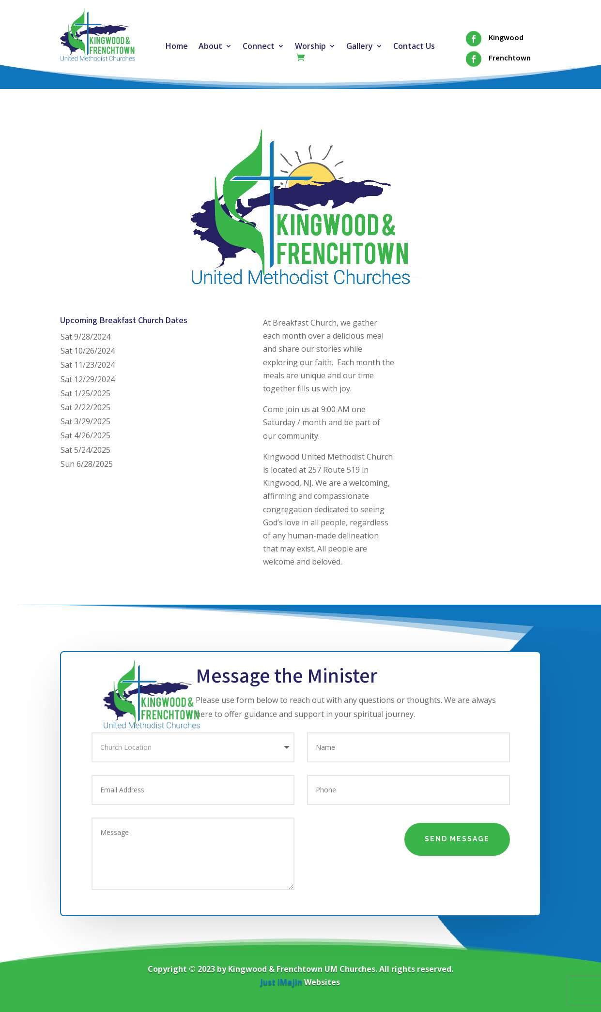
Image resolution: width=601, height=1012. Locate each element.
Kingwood (506, 37)
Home (177, 47)
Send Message (457, 839)
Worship (310, 47)
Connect (259, 47)
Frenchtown (510, 58)
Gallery (359, 47)
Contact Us (414, 47)
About (210, 47)
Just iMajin (281, 982)
